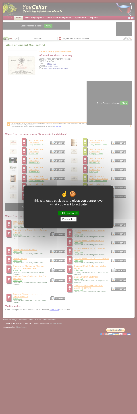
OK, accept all (68, 213)
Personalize (68, 219)
